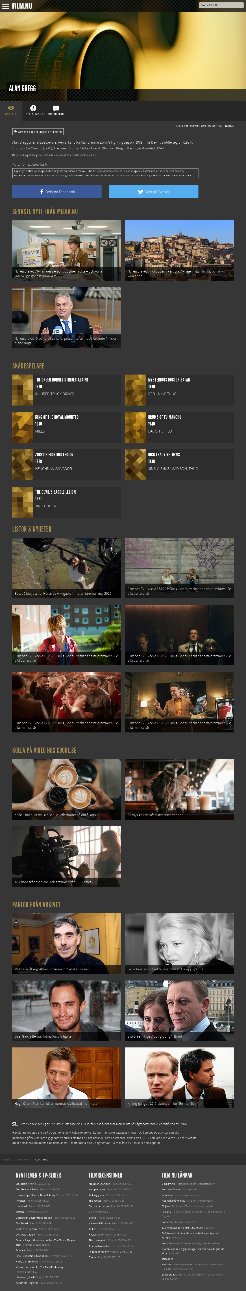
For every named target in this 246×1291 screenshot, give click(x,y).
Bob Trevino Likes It (27, 1189)
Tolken (92, 1229)
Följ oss (166, 1206)
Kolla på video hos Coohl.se (44, 750)
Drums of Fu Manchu (27, 148)
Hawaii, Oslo (96, 1234)
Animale (20, 1250)
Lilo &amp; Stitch (25, 1277)
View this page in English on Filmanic (38, 131)
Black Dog (21, 1183)
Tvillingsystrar (97, 1195)
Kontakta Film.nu (171, 1189)
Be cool (93, 1217)
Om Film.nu (168, 1183)
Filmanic (166, 1211)
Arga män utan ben (99, 1183)
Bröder (93, 1257)
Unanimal (21, 1206)
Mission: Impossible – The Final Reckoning (39, 1267)
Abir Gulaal (22, 1223)
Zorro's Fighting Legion (117, 142)
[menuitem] (7, 1160)
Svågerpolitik (169, 1274)
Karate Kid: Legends (27, 1282)
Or (90, 1211)
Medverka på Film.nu (173, 1200)
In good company (99, 1251)
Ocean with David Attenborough (34, 1217)
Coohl (165, 1222)
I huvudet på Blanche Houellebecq (35, 1195)
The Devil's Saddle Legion (164, 142)
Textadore (167, 1258)
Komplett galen (97, 1189)
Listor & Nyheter (32, 529)
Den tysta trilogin (25, 1234)
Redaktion (168, 1195)
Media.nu (167, 1264)
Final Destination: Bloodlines (32, 1256)
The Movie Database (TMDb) (119, 1133)
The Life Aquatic (98, 1240)
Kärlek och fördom (99, 1223)
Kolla (165, 1243)
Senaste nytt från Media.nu (45, 211)
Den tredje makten (99, 1206)
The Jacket (95, 1200)
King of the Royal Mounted (135, 148)
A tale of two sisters (99, 1246)
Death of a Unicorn (26, 1229)
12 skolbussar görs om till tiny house (182, 1227)
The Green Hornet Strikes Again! (77, 148)
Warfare (20, 1211)
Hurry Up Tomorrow (27, 1261)
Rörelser (20, 1200)
